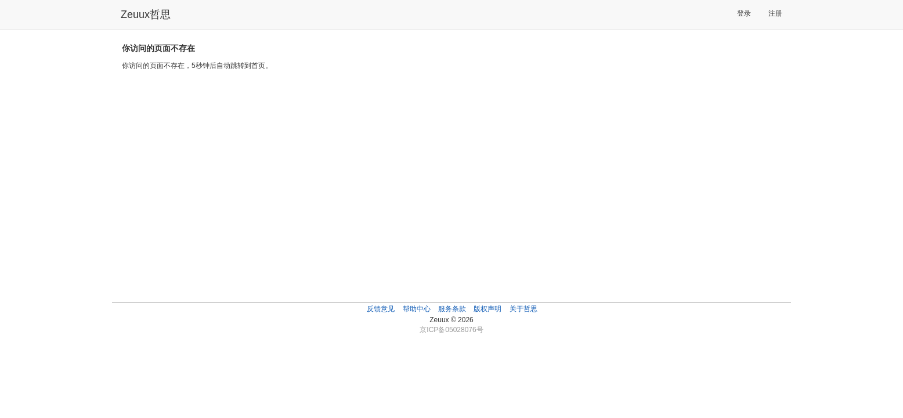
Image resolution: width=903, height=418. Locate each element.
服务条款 (452, 309)
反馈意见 (381, 309)
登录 (744, 13)
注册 (775, 13)
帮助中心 (417, 309)
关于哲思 (523, 309)
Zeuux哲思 (146, 14)
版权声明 (487, 309)
